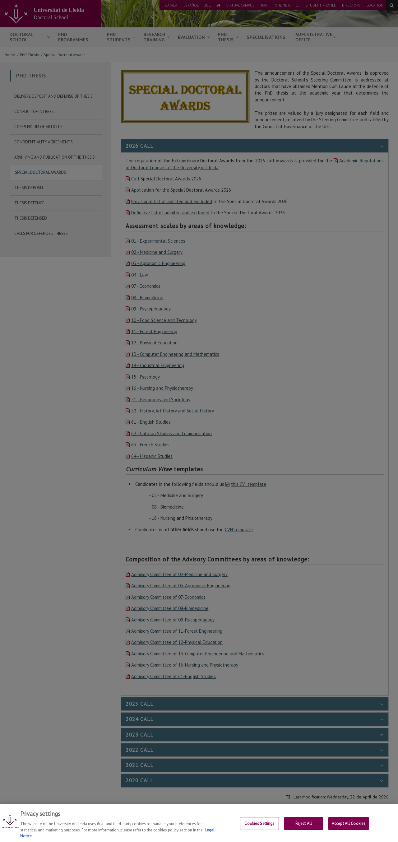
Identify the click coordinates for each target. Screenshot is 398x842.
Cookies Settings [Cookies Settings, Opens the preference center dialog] (259, 829)
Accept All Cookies (348, 829)
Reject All (303, 829)
